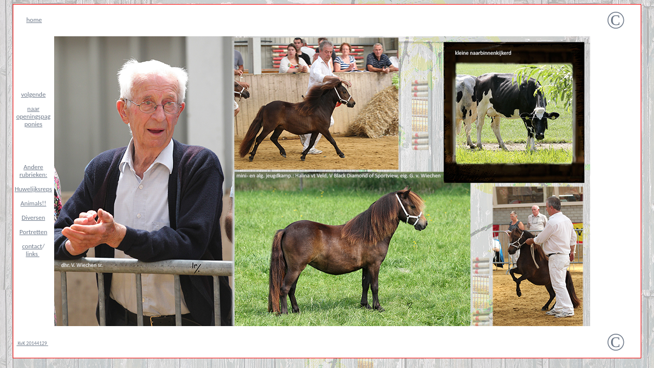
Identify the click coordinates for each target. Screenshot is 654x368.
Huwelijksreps (33, 189)
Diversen (33, 217)
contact (32, 246)
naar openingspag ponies (33, 116)
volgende (33, 94)
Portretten (33, 232)
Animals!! (33, 203)
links (33, 254)
